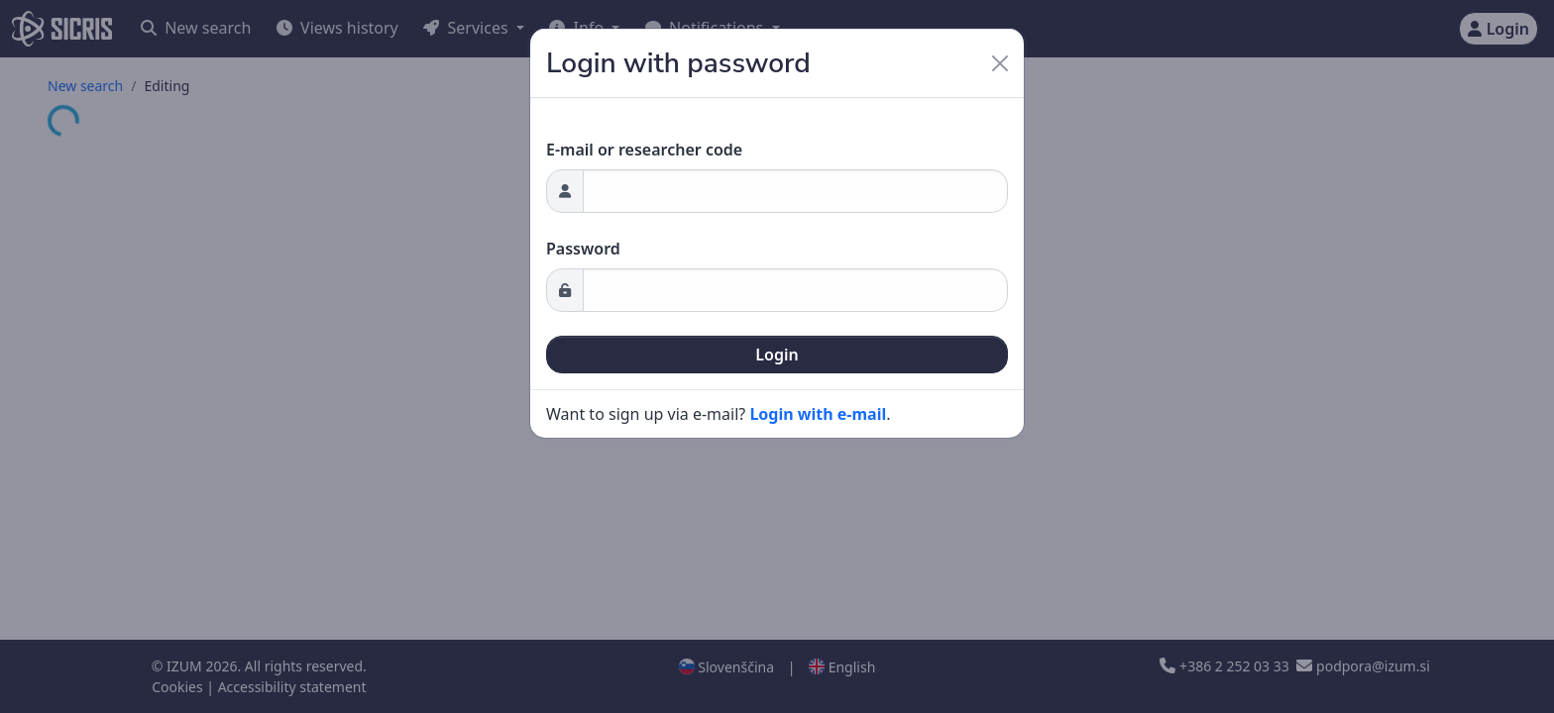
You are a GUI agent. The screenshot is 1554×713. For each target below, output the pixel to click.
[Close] (1000, 63)
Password (583, 248)
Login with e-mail (817, 414)
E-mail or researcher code (644, 149)
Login (776, 354)
